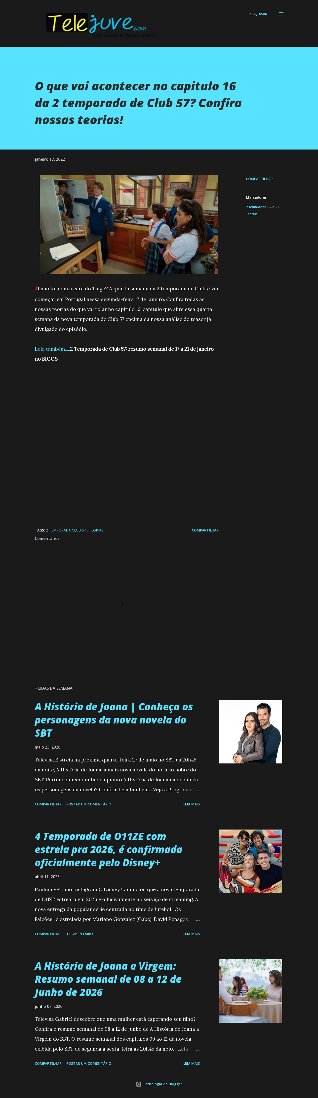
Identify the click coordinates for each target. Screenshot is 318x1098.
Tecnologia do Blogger (159, 1084)
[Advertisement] (127, 418)
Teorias (251, 214)
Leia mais (191, 804)
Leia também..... (52, 349)
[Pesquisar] (258, 14)
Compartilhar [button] (259, 178)
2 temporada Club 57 (262, 207)
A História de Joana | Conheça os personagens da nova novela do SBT (114, 720)
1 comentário (79, 933)
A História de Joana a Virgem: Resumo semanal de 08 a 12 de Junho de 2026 (108, 979)
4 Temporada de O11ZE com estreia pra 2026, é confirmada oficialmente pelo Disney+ (108, 849)
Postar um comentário (88, 804)
